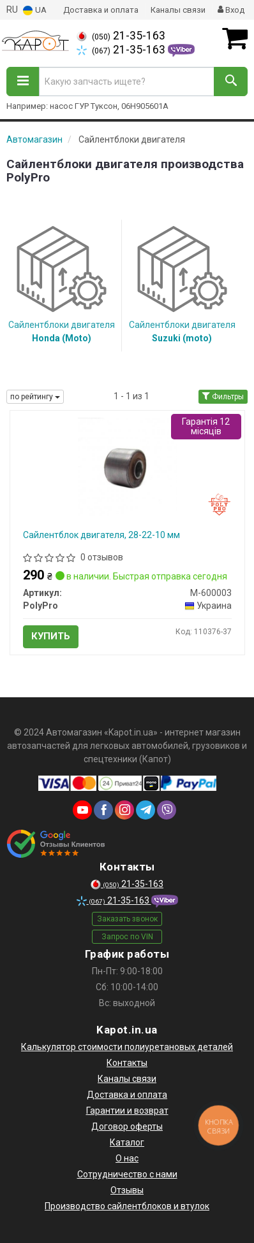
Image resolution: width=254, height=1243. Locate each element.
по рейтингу (35, 396)
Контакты (127, 1063)
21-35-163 (121, 35)
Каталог (127, 1142)
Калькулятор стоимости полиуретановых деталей (127, 1047)
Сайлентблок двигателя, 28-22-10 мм (101, 535)
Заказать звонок (127, 918)
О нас (127, 1158)
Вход (231, 10)
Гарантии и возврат (127, 1110)
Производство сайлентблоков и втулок (127, 1206)
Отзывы (127, 1190)
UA (35, 10)
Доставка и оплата (100, 10)
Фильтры (223, 396)
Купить (50, 636)
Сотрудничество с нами (127, 1174)
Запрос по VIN (127, 936)
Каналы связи (178, 10)
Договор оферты (127, 1126)
